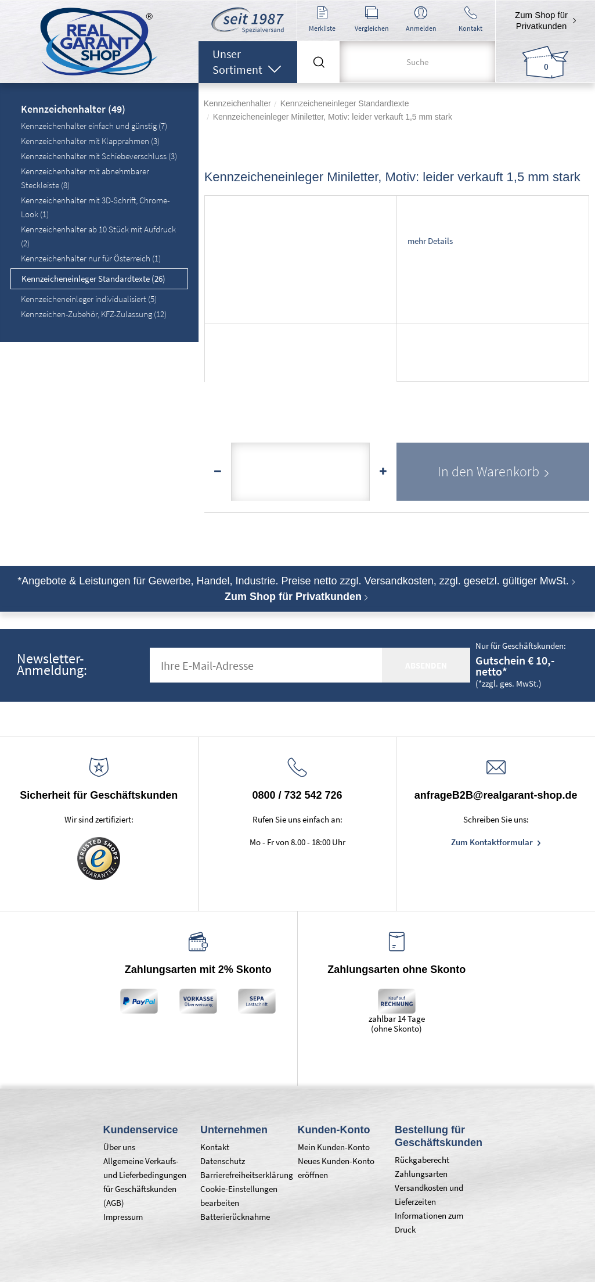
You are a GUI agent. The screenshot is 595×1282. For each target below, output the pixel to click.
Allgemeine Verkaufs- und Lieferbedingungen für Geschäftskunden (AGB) (144, 1181)
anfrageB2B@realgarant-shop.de (496, 795)
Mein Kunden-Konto (334, 1146)
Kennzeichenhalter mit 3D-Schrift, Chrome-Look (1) (95, 207)
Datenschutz (222, 1160)
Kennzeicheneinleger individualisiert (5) (89, 298)
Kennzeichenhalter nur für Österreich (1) (91, 258)
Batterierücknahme (235, 1216)
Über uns (119, 1146)
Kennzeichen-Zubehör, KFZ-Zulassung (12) (94, 313)
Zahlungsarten (421, 1173)
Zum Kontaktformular (493, 842)
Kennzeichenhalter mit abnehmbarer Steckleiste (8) (85, 178)
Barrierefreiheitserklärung (243, 1174)
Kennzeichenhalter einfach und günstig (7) (94, 125)
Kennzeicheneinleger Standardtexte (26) (93, 278)
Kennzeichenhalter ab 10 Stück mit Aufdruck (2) (98, 236)
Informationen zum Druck (429, 1222)
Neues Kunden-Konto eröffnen (336, 1167)
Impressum (123, 1216)
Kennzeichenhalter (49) (73, 110)
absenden (426, 665)
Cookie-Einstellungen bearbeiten (238, 1195)
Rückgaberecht (422, 1159)
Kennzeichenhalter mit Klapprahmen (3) (90, 140)
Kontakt (214, 1146)
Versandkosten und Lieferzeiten (429, 1194)
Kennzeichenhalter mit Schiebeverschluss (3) (99, 155)
